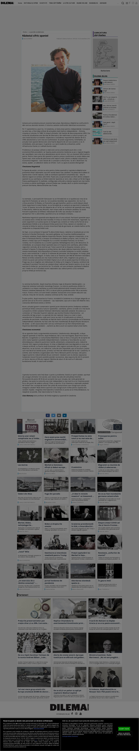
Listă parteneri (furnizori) (70, 736)
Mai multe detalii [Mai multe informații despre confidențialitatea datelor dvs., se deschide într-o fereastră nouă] (39, 728)
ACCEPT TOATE (124, 729)
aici (36, 740)
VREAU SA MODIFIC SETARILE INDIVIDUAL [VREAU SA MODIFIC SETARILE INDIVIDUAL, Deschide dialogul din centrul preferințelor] (124, 734)
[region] (69, 734)
